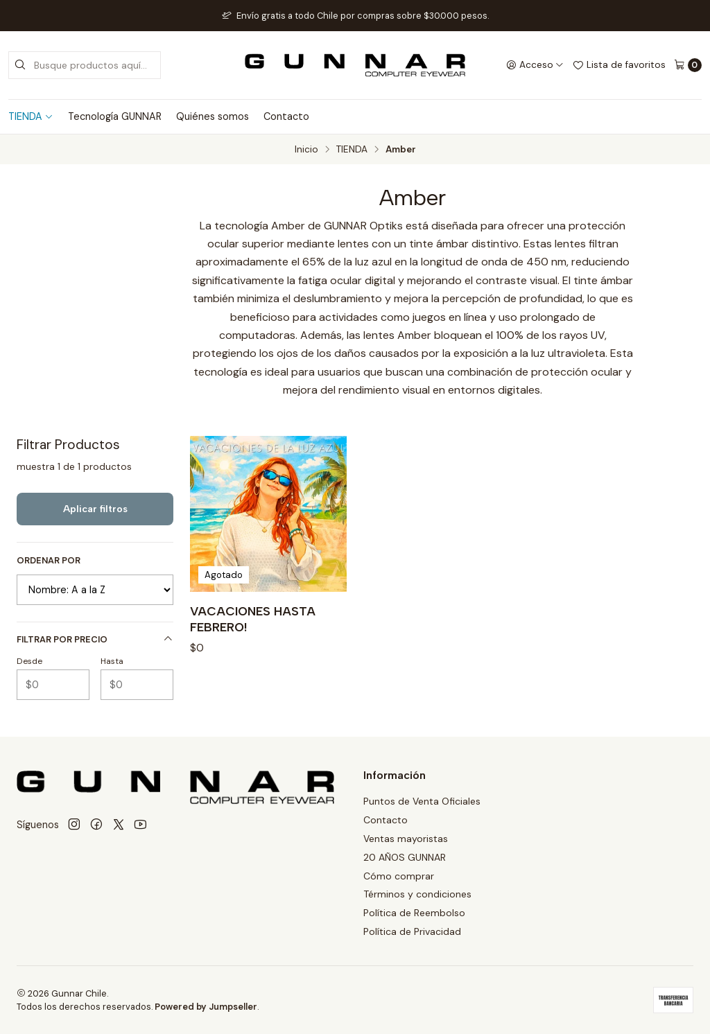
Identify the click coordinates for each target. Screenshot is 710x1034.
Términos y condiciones (417, 894)
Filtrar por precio (95, 639)
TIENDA (30, 116)
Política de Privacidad (412, 931)
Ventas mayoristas (405, 838)
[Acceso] (534, 65)
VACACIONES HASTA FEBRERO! (252, 618)
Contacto (286, 116)
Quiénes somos (212, 116)
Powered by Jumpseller (206, 1007)
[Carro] (688, 65)
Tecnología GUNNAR (115, 116)
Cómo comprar (398, 876)
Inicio (306, 150)
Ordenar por (48, 560)
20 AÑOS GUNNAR (404, 857)
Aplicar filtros (95, 508)
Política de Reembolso (414, 912)
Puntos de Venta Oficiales (421, 801)
